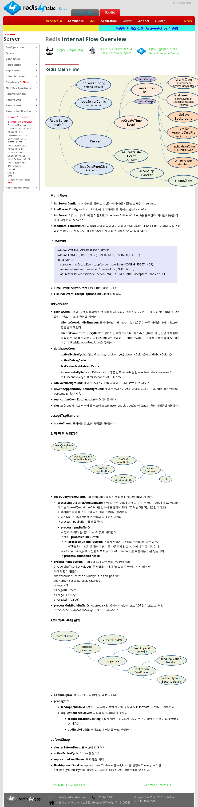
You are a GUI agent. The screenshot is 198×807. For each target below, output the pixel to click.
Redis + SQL (51, 28)
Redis (110, 12)
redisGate (85, 12)
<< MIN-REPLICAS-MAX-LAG (68, 785)
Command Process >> (158, 785)
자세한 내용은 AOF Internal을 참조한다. (125, 770)
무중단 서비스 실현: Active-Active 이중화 (147, 28)
